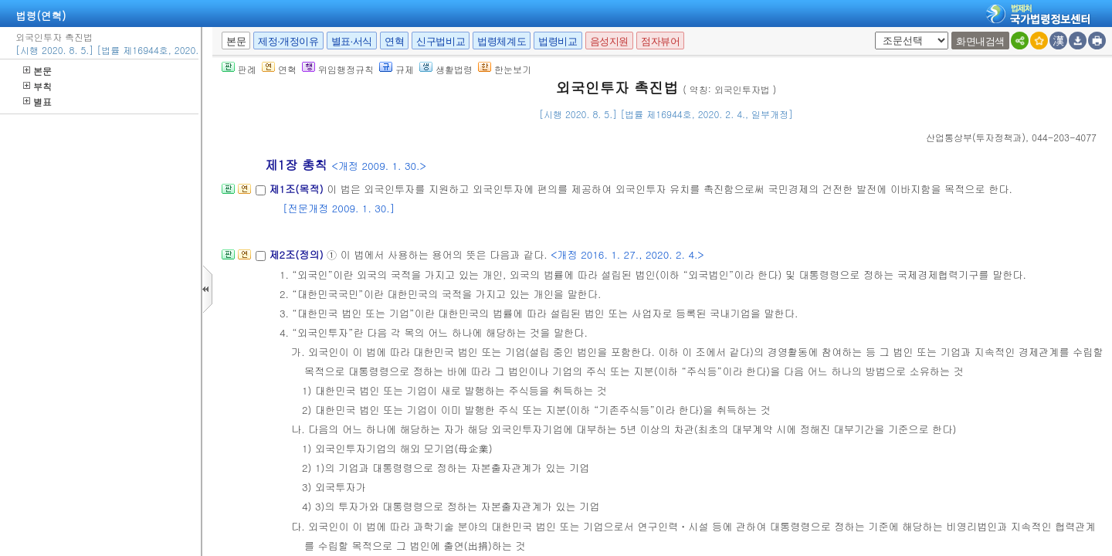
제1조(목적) (298, 188)
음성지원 (609, 41)
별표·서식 (351, 41)
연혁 (394, 41)
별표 (37, 101)
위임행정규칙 (338, 69)
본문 (37, 70)
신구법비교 (440, 41)
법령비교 (557, 41)
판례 (239, 69)
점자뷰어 (660, 41)
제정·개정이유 (288, 41)
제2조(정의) (298, 254)
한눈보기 (504, 69)
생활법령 (446, 69)
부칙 (37, 86)
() (976, 137)
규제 (396, 69)
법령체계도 (501, 41)
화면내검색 (980, 41)
